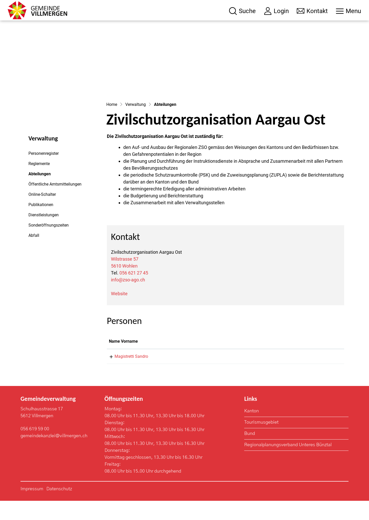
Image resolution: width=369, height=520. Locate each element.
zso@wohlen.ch (280, 375)
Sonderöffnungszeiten (48, 244)
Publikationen (40, 223)
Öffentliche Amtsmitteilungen (54, 203)
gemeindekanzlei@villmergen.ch (53, 455)
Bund (249, 453)
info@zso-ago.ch (128, 299)
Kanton (251, 430)
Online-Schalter (42, 213)
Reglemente (39, 182)
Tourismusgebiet (261, 441)
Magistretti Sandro (125, 375)
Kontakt (273, 360)
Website (119, 312)
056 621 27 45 (133, 292)
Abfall (33, 254)
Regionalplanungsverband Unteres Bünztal (288, 464)
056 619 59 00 (34, 448)
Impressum (31, 508)
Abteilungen (42, 194)
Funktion (211, 360)
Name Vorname (123, 360)
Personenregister (43, 172)
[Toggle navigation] (348, 11)
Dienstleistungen (43, 234)
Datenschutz (59, 508)
